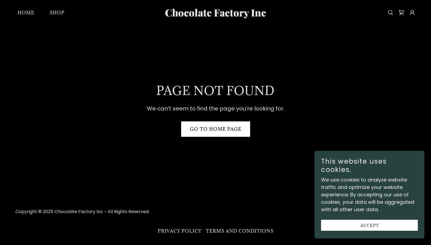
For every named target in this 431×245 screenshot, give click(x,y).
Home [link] (26, 13)
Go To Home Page (215, 129)
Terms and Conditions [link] (239, 231)
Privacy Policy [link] (179, 231)
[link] (215, 14)
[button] (412, 12)
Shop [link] (57, 13)
